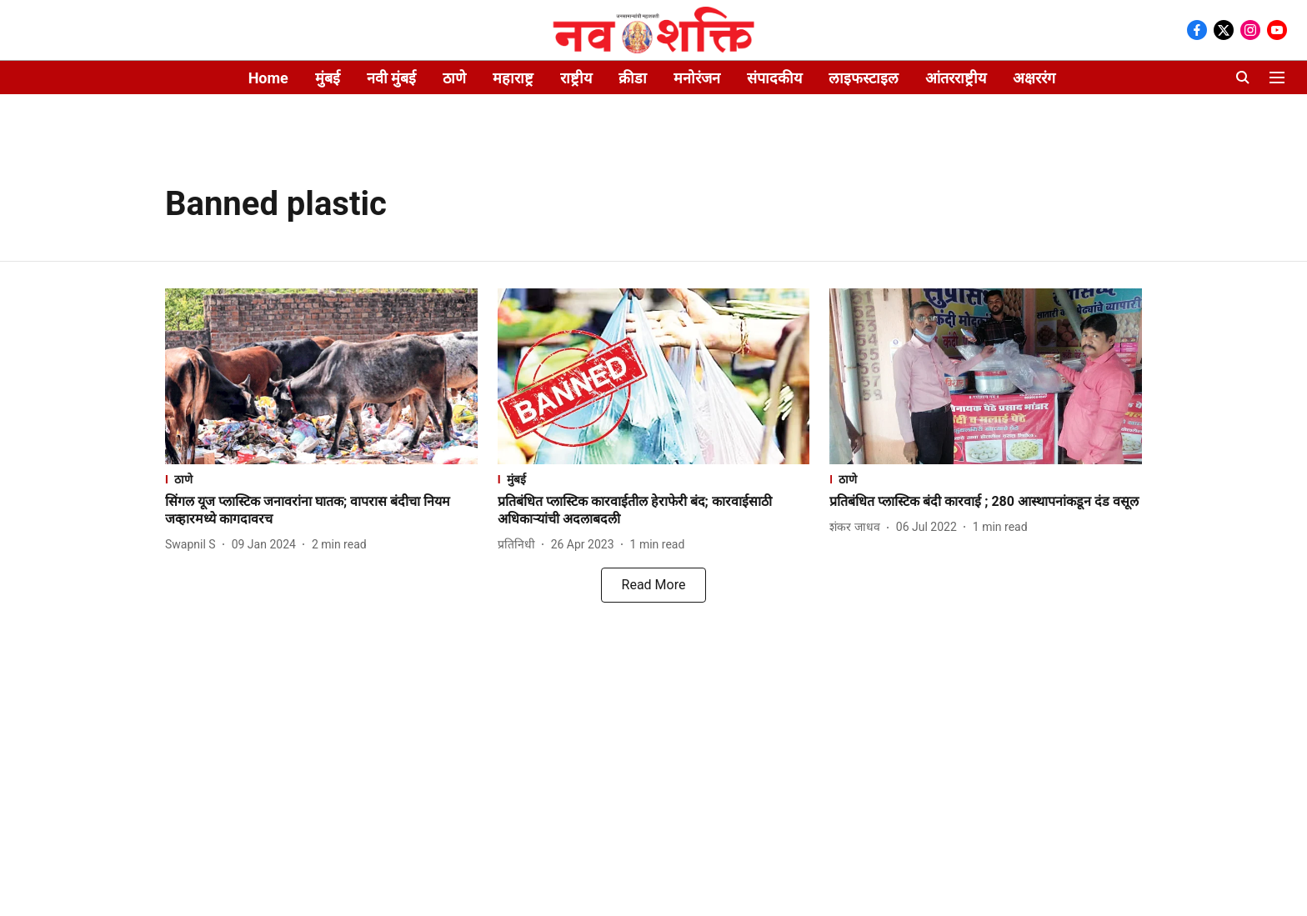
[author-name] (194, 544)
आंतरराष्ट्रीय (955, 78)
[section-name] (321, 479)
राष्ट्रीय (576, 78)
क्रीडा (632, 78)
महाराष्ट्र (513, 78)
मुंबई (327, 78)
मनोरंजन (697, 78)
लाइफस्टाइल (864, 78)
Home (268, 78)
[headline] (321, 510)
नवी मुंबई (391, 78)
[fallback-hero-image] (321, 376)
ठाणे (454, 78)
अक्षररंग (1034, 78)
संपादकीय (774, 78)
